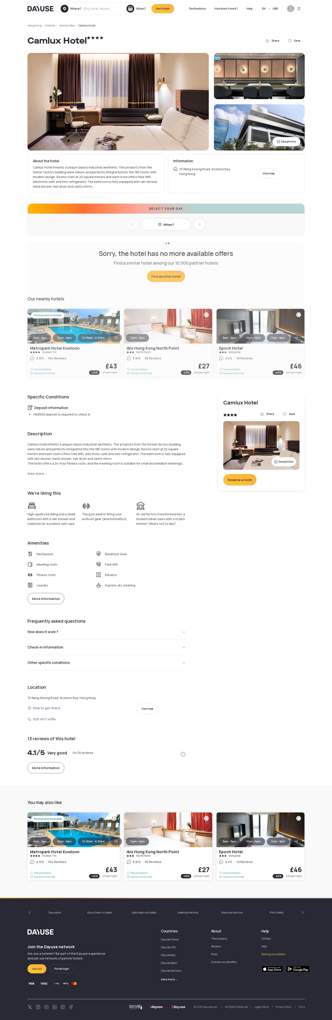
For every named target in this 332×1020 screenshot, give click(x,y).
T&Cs (301, 1007)
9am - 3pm (229, 841)
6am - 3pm (40, 841)
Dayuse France (170, 939)
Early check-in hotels (99, 912)
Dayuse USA (168, 947)
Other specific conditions (107, 662)
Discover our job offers (224, 962)
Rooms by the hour (232, 912)
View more (38, 474)
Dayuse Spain (169, 963)
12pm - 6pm (137, 841)
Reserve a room (240, 480)
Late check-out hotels (143, 912)
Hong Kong (34, 25)
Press (214, 954)
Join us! (37, 969)
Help (250, 8)
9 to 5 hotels (276, 912)
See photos (286, 141)
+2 (116, 841)
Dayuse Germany (171, 971)
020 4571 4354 (42, 719)
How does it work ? (226, 8)
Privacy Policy (284, 1007)
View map (269, 173)
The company (219, 938)
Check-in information (107, 647)
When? (166, 224)
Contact (266, 938)
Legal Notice (262, 1007)
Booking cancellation (273, 954)
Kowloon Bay (66, 25)
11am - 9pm (278, 841)
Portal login (61, 969)
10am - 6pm (64, 841)
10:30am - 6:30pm (93, 841)
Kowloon (50, 25)
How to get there (44, 708)
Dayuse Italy (168, 955)
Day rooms (55, 912)
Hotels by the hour (188, 912)
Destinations (197, 8)
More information (46, 598)
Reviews (216, 946)
